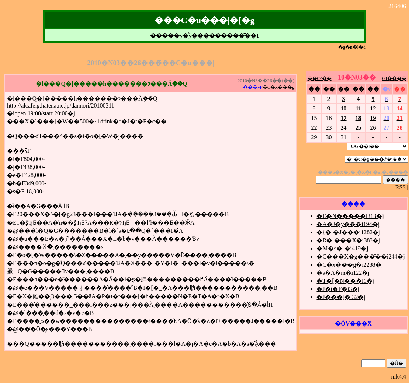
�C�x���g (279, 87)
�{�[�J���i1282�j (348, 232)
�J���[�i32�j (340, 297)
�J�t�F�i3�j (337, 289)
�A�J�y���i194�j (347, 224)
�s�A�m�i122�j (342, 273)
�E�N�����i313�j (350, 216)
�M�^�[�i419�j (342, 248)
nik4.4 (398, 376)
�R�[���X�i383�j (348, 240)
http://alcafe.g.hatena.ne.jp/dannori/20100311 (60, 105)
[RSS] (400, 187)
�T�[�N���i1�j (345, 281)
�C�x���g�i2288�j (349, 264)
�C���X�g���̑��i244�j (360, 256)
